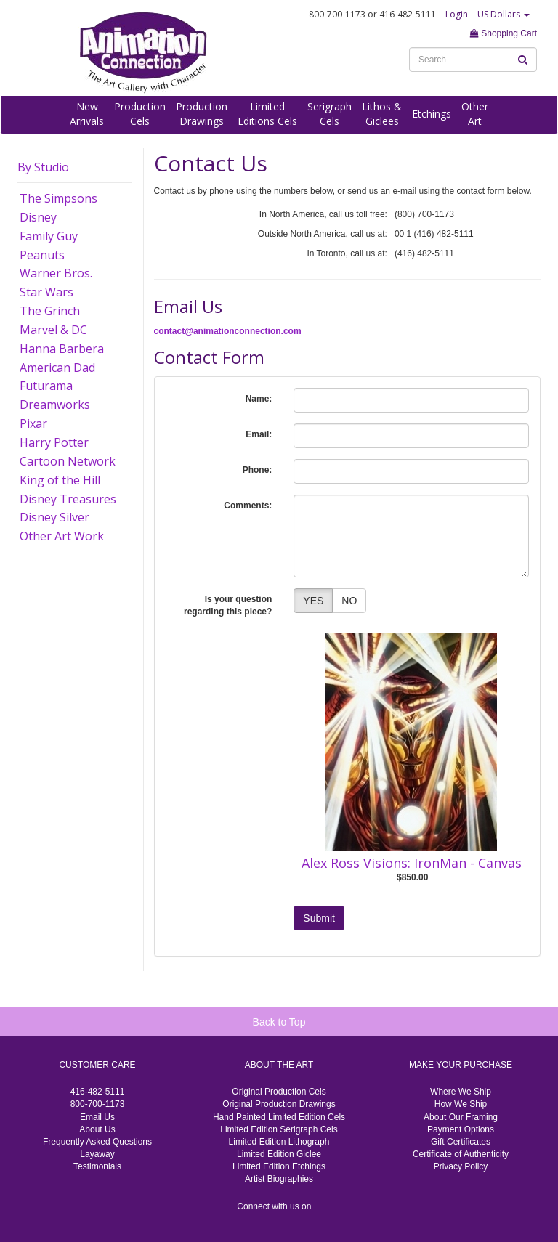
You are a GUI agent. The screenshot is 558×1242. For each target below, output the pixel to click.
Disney (38, 217)
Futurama (46, 386)
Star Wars (46, 292)
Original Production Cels (279, 1092)
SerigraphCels (329, 114)
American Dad (57, 368)
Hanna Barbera (62, 349)
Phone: (257, 470)
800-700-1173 (97, 1104)
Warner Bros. (56, 273)
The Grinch (50, 311)
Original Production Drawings (278, 1104)
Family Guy (49, 236)
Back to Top (279, 1022)
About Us (97, 1129)
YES (313, 600)
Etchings (431, 114)
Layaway (97, 1154)
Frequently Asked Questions (97, 1142)
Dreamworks (55, 405)
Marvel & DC (53, 330)
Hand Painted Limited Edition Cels (279, 1117)
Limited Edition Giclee (279, 1154)
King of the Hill (60, 480)
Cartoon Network (68, 461)
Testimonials (97, 1166)
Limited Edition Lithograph (279, 1142)
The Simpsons (58, 198)
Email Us (97, 1117)
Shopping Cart (503, 33)
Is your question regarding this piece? (228, 605)
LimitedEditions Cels (267, 114)
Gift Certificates (460, 1142)
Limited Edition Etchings (279, 1166)
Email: (259, 434)
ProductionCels (140, 114)
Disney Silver (54, 517)
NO (349, 600)
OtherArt (474, 114)
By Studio (43, 167)
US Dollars (503, 14)
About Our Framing (461, 1117)
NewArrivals (87, 114)
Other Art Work (62, 536)
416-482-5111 (97, 1092)
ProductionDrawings (201, 114)
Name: (259, 399)
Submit (319, 918)
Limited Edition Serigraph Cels (278, 1129)
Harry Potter (54, 442)
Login (456, 14)
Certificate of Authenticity (461, 1154)
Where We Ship (460, 1092)
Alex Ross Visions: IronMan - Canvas (412, 863)
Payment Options (460, 1129)
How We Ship (460, 1104)
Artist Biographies (279, 1179)
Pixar (33, 423)
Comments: (248, 505)
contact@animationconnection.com (228, 331)
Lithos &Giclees (382, 114)
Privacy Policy (461, 1166)
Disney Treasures (68, 499)
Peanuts (42, 255)
